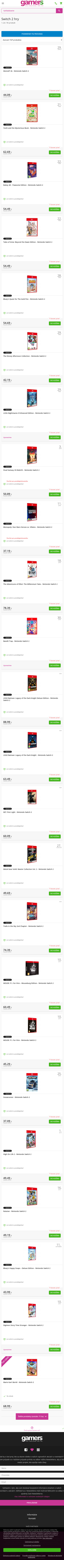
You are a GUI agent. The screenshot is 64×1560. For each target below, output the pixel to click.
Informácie (32, 1514)
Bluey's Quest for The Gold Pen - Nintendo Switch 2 (24, 299)
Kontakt (32, 1518)
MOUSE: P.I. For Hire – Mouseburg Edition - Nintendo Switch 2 (28, 983)
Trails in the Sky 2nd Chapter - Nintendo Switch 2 (23, 926)
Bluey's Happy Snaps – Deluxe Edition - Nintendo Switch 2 (26, 1268)
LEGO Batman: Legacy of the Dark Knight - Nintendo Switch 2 (28, 755)
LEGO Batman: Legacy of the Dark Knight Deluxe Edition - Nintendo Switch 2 (30, 699)
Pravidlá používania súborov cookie (34, 1556)
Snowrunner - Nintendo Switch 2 (16, 1097)
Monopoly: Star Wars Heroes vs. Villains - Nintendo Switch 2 (27, 527)
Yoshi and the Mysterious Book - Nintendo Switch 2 (24, 128)
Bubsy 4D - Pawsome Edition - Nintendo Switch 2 (23, 185)
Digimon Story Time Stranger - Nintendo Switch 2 (23, 1325)
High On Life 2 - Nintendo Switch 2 (17, 1154)
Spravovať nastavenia (32, 1545)
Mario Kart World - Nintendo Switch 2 (18, 1382)
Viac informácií (47, 1538)
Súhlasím (32, 1550)
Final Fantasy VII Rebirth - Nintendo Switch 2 (21, 470)
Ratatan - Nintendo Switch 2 (14, 1211)
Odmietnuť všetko (32, 1542)
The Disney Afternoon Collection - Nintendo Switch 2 (24, 356)
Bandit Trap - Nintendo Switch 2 (16, 641)
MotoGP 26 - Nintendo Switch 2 (16, 71)
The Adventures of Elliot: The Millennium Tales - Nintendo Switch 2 (30, 584)
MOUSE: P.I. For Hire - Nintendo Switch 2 (19, 1040)
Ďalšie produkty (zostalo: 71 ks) (32, 1416)
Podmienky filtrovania (32, 34)
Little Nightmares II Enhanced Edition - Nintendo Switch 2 (26, 413)
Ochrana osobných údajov (11, 1556)
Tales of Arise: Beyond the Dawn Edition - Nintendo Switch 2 (27, 242)
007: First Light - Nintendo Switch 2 (17, 812)
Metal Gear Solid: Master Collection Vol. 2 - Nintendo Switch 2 (28, 869)
